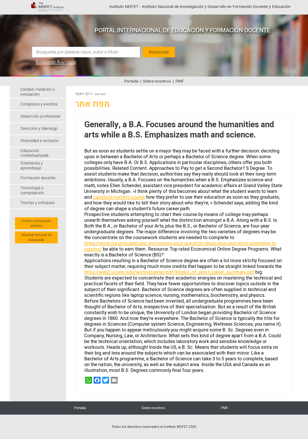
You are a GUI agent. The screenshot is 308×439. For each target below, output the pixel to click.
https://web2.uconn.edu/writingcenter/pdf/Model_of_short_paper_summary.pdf (169, 272)
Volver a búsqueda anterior (36, 223)
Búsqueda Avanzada (56, 62)
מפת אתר (99, 94)
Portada (131, 81)
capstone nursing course (119, 197)
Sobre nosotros (157, 81)
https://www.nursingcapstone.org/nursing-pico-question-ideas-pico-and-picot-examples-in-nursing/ (180, 246)
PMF (179, 81)
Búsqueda (159, 52)
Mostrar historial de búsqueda (36, 237)
